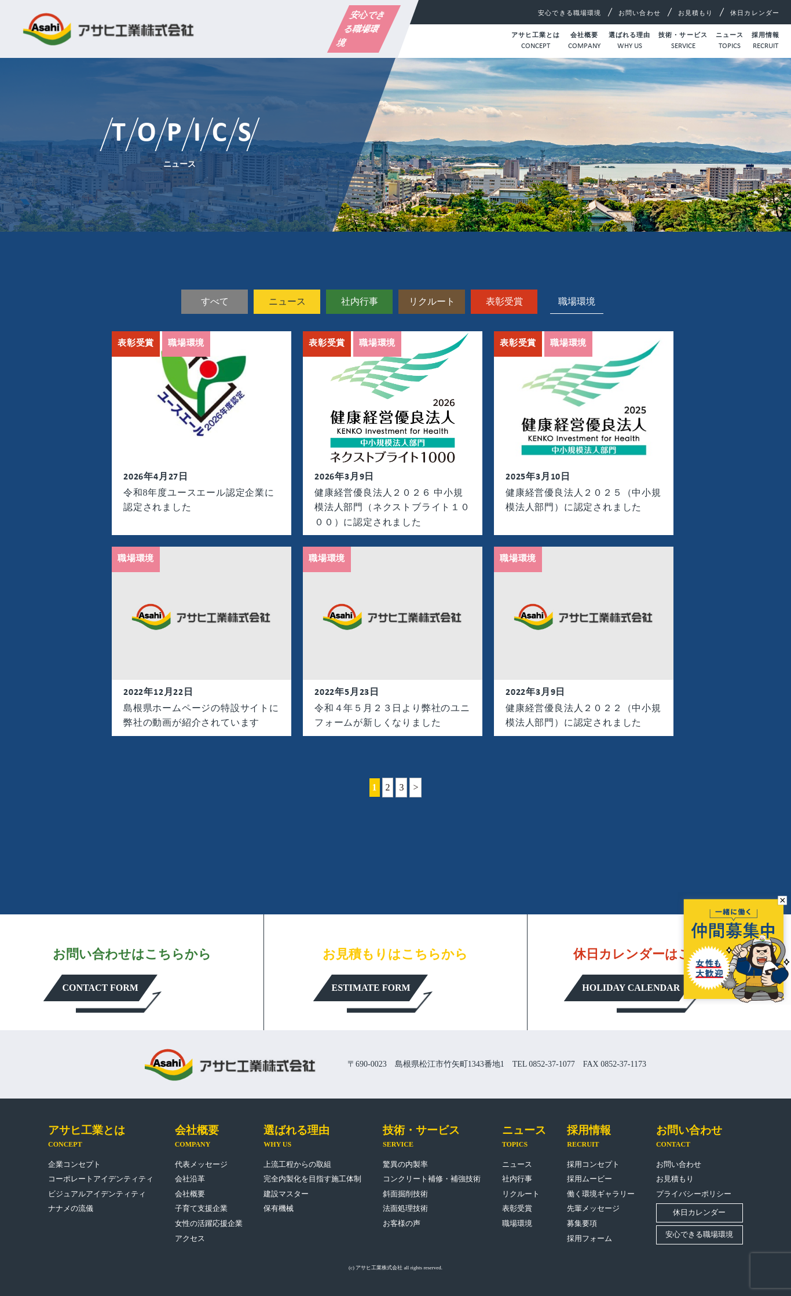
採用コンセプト (593, 1164)
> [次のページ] (415, 787)
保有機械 (278, 1208)
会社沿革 (190, 1178)
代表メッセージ (201, 1164)
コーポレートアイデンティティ (100, 1178)
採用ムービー (589, 1178)
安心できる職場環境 (361, 28)
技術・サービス (683, 41)
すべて (215, 301)
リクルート (432, 301)
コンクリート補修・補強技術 (432, 1178)
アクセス (190, 1238)
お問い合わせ (639, 12)
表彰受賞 (504, 301)
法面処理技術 (405, 1208)
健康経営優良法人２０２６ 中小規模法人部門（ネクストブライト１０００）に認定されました (392, 507)
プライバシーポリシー (693, 1193)
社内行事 (359, 301)
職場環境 (517, 1223)
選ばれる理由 (630, 41)
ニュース (730, 41)
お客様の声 (401, 1223)
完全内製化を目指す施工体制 (312, 1178)
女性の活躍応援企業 (209, 1223)
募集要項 (582, 1223)
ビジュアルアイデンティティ (97, 1193)
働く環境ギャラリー (601, 1193)
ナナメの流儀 (70, 1208)
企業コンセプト (74, 1164)
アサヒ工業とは (536, 41)
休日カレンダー (754, 12)
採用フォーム (589, 1238)
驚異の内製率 (405, 1164)
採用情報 (765, 41)
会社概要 (584, 41)
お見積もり (695, 12)
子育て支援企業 (201, 1208)
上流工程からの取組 (297, 1164)
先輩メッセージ (593, 1208)
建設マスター (286, 1193)
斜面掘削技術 (405, 1193)
